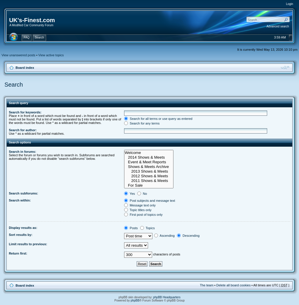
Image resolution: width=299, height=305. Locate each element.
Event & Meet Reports (149, 162)
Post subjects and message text (149, 200)
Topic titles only (137, 210)
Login (289, 4)
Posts (131, 228)
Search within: (20, 200)
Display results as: (23, 227)
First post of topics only (143, 214)
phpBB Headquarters (166, 297)
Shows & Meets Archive (149, 166)
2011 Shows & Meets (149, 180)
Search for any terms (141, 123)
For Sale (149, 185)
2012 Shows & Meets (149, 176)
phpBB (135, 300)
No (142, 193)
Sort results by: (20, 234)
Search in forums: (22, 151)
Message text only (140, 205)
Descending (188, 235)
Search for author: (22, 130)
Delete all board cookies (233, 285)
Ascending (164, 235)
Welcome (149, 152)
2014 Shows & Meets (149, 157)
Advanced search (278, 26)
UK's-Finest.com (32, 20)
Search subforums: (23, 193)
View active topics (51, 55)
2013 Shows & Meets (149, 171)
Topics (147, 228)
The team (206, 285)
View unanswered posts (18, 55)
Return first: (18, 253)
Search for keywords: (25, 112)
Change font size (285, 67)
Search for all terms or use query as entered (158, 118)
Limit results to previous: (28, 244)
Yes (129, 193)
